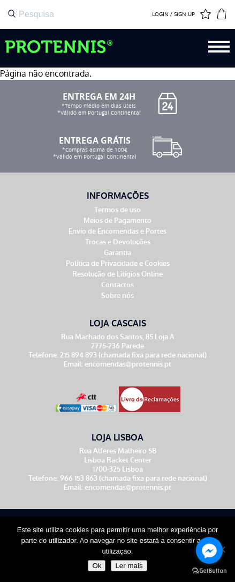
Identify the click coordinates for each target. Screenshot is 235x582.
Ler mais (128, 566)
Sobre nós (117, 295)
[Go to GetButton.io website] (209, 571)
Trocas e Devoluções (117, 242)
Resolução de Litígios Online (117, 274)
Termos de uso (117, 209)
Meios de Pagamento (117, 220)
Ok (96, 566)
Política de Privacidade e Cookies (118, 263)
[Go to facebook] (209, 550)
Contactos (117, 284)
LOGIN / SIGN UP (173, 14)
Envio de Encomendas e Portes (117, 231)
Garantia (117, 252)
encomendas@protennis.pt (128, 364)
